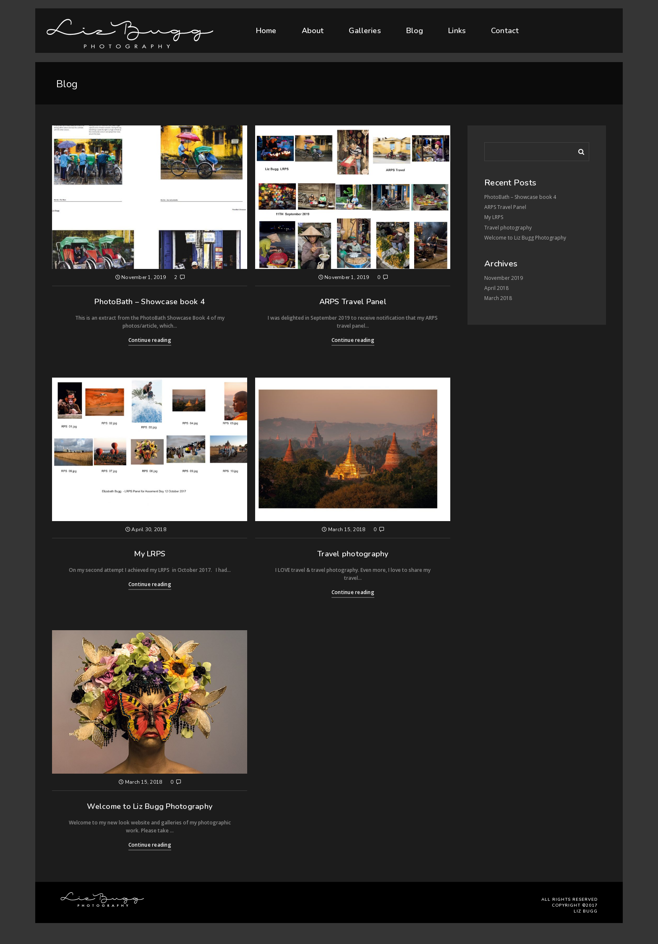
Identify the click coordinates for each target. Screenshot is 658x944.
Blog (414, 30)
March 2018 (498, 298)
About (313, 31)
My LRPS (149, 554)
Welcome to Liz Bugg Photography (149, 806)
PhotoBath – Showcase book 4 (149, 302)
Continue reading (149, 340)
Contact (505, 28)
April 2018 (496, 288)
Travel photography (353, 554)
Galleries (365, 30)
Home (266, 31)
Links (457, 29)
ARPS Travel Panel (352, 302)
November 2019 (503, 278)
